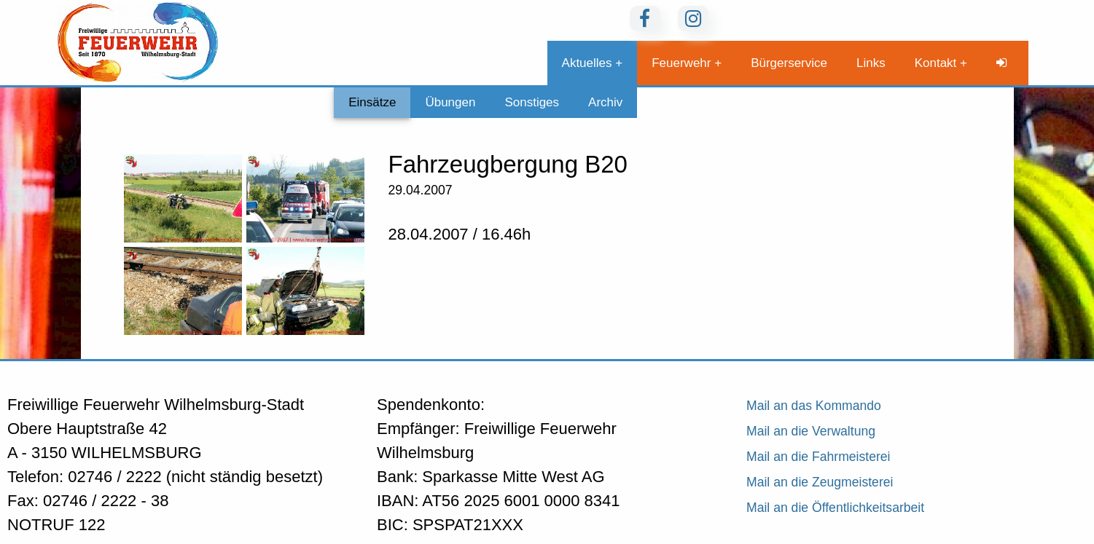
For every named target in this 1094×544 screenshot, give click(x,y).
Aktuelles (587, 63)
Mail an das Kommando (813, 405)
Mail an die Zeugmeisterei (819, 482)
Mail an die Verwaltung (810, 431)
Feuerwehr (681, 63)
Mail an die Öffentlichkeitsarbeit (835, 507)
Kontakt (936, 63)
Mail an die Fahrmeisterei (818, 456)
